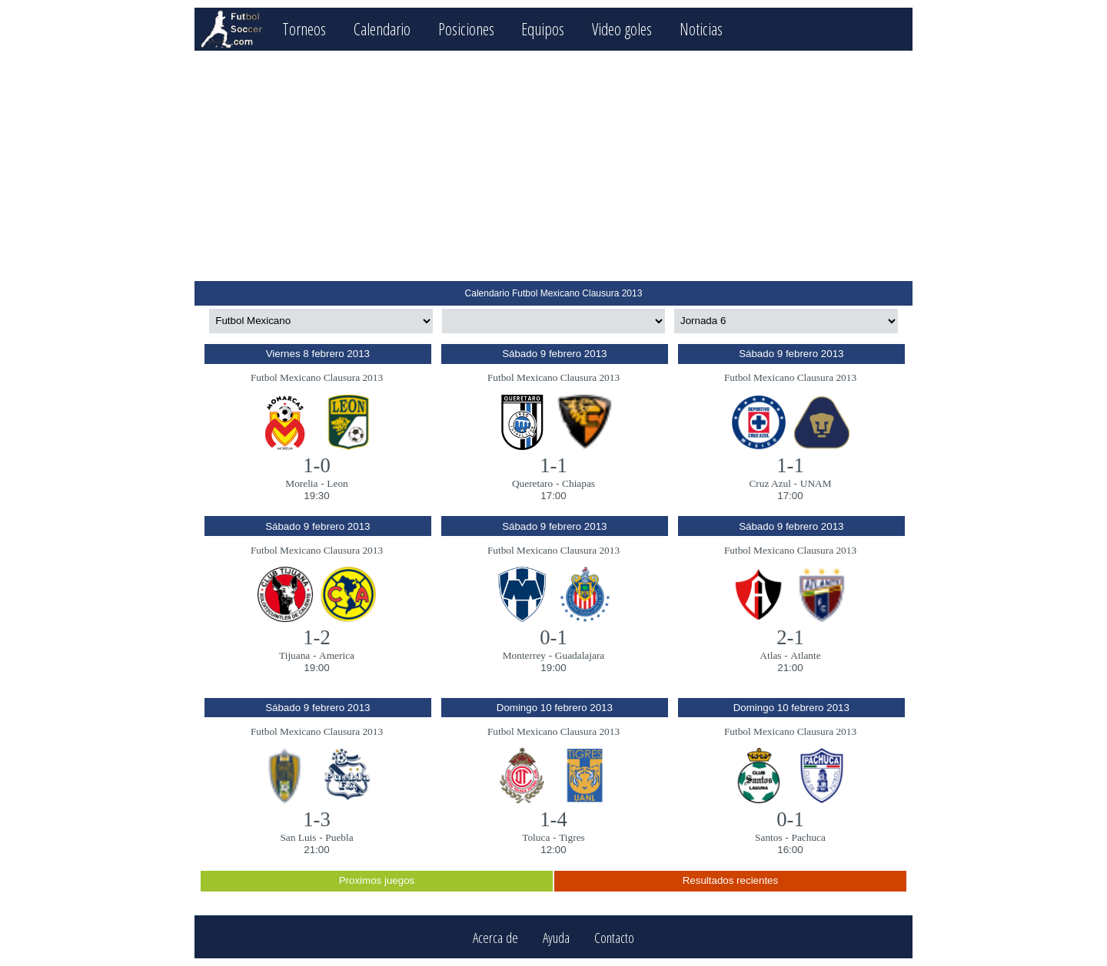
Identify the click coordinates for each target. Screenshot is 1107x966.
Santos (769, 837)
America (336, 655)
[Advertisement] (553, 165)
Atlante (805, 655)
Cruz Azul (769, 483)
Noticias (701, 29)
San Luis (298, 837)
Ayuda (556, 937)
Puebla (339, 837)
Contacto (614, 937)
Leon (337, 483)
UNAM (816, 483)
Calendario (382, 29)
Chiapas (578, 483)
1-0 (317, 465)
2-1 (790, 637)
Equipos (542, 29)
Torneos (304, 29)
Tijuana (294, 655)
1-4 (553, 819)
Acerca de (495, 937)
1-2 (317, 637)
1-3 (317, 819)
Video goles (622, 29)
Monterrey (524, 655)
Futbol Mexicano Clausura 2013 (317, 377)
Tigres (572, 837)
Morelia (301, 483)
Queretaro (532, 483)
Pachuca (808, 837)
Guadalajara (579, 655)
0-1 (553, 637)
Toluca (536, 837)
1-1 (553, 465)
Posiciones (466, 29)
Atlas (770, 655)
